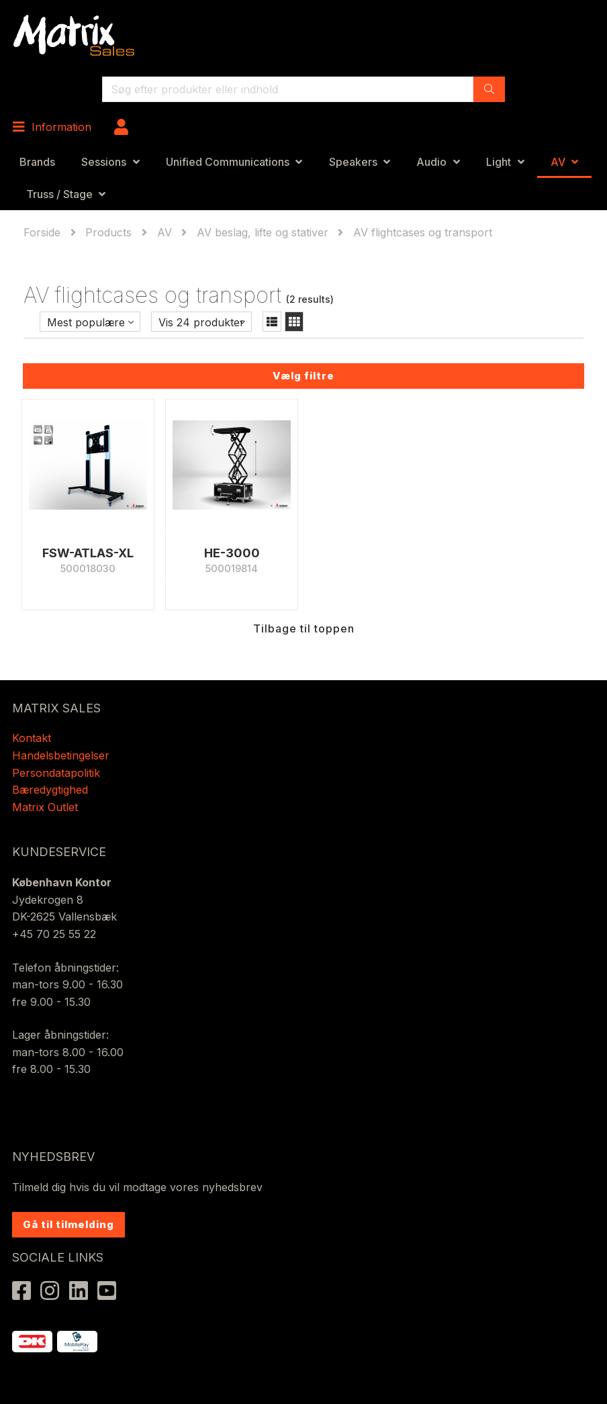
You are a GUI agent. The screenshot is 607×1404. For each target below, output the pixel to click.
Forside (44, 232)
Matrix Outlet (45, 807)
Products (108, 232)
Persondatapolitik (57, 773)
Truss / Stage (59, 194)
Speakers (353, 162)
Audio (431, 162)
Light (498, 162)
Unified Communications (227, 162)
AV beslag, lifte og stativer (262, 232)
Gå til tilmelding (68, 1224)
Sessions (103, 162)
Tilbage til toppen (304, 628)
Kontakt (31, 738)
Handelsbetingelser (60, 755)
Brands (37, 162)
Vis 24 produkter (201, 322)
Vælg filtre (303, 375)
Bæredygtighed (50, 789)
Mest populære (86, 322)
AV (558, 162)
